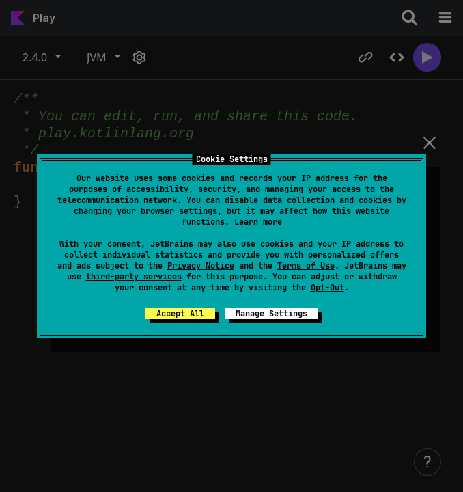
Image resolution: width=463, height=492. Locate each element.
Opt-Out (327, 287)
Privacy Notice (200, 265)
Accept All (180, 313)
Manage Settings (271, 313)
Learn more (258, 222)
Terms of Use (306, 265)
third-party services (134, 276)
